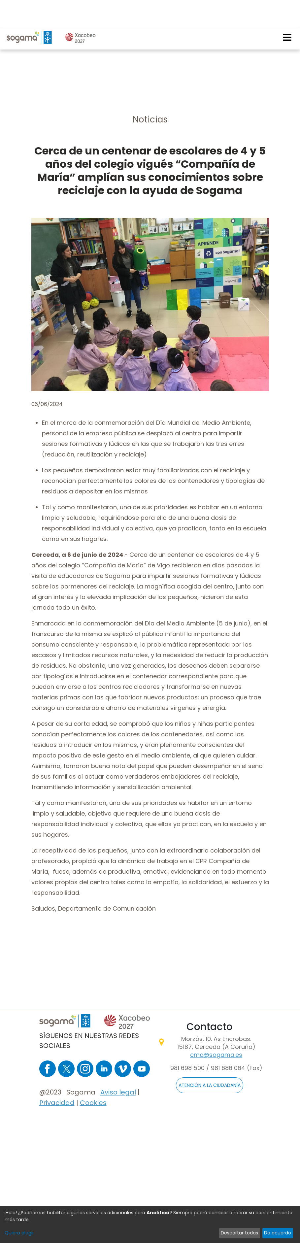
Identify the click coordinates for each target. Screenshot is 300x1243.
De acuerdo (277, 1232)
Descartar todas (239, 1232)
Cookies (93, 1102)
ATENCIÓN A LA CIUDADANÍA (210, 1085)
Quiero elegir (19, 1232)
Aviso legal (118, 1092)
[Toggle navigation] (287, 9)
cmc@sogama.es (216, 1055)
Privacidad (57, 1102)
